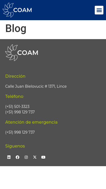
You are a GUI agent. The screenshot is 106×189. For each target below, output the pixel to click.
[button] (99, 10)
